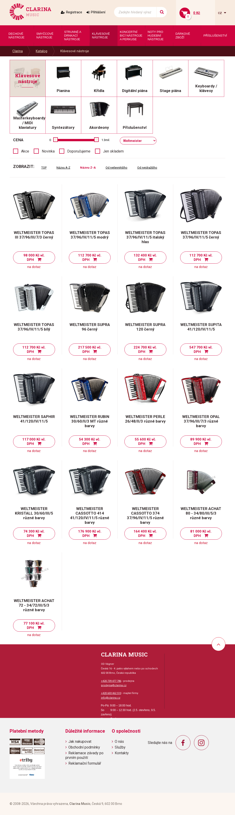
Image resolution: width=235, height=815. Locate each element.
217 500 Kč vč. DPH (89, 349)
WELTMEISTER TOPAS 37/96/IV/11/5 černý (201, 234)
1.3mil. (105, 140)
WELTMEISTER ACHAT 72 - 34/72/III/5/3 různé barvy (34, 605)
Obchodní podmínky (84, 747)
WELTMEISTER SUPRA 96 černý (90, 326)
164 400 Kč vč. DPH (145, 533)
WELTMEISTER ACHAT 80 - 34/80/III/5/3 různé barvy (201, 513)
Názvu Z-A (88, 167)
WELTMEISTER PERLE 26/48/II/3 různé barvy (145, 418)
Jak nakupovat (79, 741)
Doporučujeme (78, 151)
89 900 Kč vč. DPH (201, 441)
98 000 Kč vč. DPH (34, 257)
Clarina (17, 51)
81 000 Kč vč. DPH (201, 533)
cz (220, 13)
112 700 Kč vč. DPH (89, 257)
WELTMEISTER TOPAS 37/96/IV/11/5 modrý (90, 234)
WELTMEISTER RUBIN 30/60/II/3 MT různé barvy (89, 421)
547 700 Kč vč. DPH (201, 349)
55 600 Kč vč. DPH (145, 441)
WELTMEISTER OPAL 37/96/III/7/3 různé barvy (201, 421)
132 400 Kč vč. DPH (145, 257)
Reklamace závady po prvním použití (84, 755)
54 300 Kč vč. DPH (89, 441)
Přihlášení (98, 12)
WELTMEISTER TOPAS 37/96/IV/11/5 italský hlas (145, 237)
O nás (119, 741)
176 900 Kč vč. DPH (89, 533)
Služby (120, 747)
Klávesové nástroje (74, 51)
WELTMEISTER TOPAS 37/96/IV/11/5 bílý (34, 326)
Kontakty (122, 753)
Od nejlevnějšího (116, 167)
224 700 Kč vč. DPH (145, 349)
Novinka (48, 151)
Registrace (74, 12)
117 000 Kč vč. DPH (34, 441)
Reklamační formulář (84, 763)
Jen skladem (113, 151)
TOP (44, 167)
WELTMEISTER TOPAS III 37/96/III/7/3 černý (34, 234)
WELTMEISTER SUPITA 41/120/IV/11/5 (201, 326)
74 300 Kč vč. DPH (34, 533)
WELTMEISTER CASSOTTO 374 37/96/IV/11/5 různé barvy (145, 515)
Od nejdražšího (147, 167)
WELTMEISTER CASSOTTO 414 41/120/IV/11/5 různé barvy (89, 515)
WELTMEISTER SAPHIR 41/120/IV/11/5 (34, 418)
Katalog (41, 51)
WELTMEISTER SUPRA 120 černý (145, 326)
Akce (25, 151)
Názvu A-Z (63, 167)
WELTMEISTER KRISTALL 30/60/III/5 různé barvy (34, 513)
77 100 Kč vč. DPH (34, 625)
